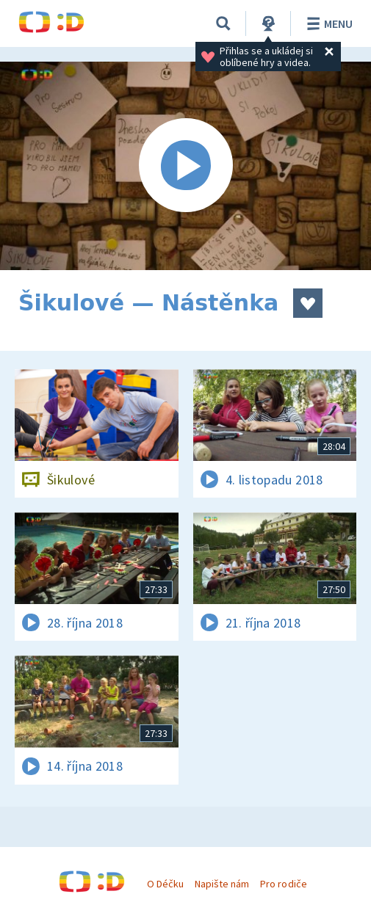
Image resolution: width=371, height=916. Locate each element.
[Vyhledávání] (223, 23)
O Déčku (165, 883)
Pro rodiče (283, 883)
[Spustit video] (185, 166)
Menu (327, 23)
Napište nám (222, 883)
